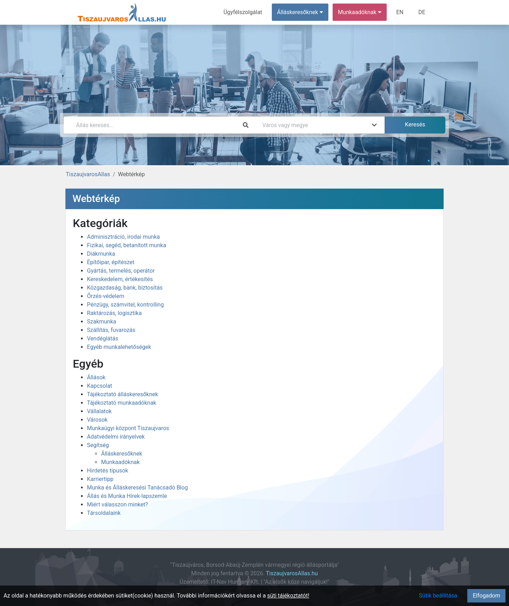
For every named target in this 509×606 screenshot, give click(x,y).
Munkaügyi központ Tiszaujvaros (128, 428)
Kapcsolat (99, 385)
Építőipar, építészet (110, 262)
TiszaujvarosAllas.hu (292, 573)
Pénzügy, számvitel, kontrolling (125, 304)
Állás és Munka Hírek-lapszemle (127, 496)
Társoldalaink (104, 513)
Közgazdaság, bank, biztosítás (125, 287)
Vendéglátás (102, 338)
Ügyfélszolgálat (242, 12)
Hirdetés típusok (107, 470)
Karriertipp (100, 479)
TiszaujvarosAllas (88, 174)
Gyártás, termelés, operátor (121, 270)
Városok (97, 419)
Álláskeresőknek (121, 453)
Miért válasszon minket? (117, 504)
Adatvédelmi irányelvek (116, 436)
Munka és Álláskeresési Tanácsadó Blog (137, 487)
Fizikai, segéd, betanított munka (126, 245)
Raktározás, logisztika (114, 313)
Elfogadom (486, 595)
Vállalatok (99, 411)
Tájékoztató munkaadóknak (121, 402)
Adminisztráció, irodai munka (123, 236)
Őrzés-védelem (105, 296)
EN (400, 12)
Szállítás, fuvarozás (111, 330)
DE (421, 12)
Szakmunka (101, 321)
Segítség (98, 445)
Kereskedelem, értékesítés (120, 279)
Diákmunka (101, 253)
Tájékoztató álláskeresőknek (122, 394)
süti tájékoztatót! (288, 595)
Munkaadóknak (120, 462)
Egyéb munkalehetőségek (119, 347)
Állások (96, 377)
